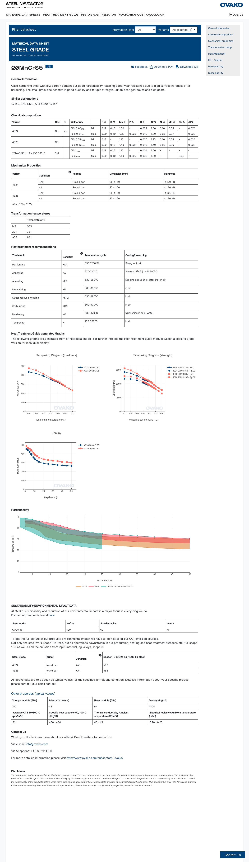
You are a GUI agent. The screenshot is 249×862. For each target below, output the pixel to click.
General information (219, 28)
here (51, 615)
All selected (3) (182, 29)
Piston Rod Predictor (98, 14)
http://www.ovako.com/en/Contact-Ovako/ (95, 758)
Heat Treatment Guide (61, 14)
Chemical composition (220, 34)
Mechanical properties (220, 40)
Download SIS (189, 66)
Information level (123, 29)
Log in (236, 14)
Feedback (139, 66)
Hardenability (215, 66)
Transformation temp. (220, 47)
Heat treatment (216, 53)
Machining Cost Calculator (141, 14)
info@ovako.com (37, 744)
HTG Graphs (215, 60)
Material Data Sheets (23, 14)
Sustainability (215, 72)
